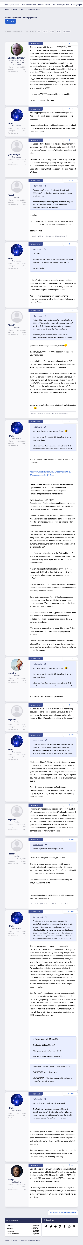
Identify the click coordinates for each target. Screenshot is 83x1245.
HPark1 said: (37, 185)
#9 (72, 705)
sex (39, 31)
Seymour (12, 719)
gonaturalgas (14, 154)
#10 (72, 735)
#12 (72, 839)
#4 (72, 180)
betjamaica (67, 31)
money (45, 31)
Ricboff (11, 195)
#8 (72, 658)
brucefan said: (38, 844)
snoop (10, 1179)
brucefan (12, 673)
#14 (72, 1093)
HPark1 (11, 123)
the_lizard (35, 1233)
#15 (72, 1165)
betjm (58, 31)
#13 (72, 911)
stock (52, 31)
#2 (72, 109)
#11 (72, 805)
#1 (72, 43)
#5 (72, 244)
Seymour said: (38, 740)
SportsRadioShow (13, 31)
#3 (72, 140)
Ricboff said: (37, 249)
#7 (72, 421)
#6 (72, 310)
